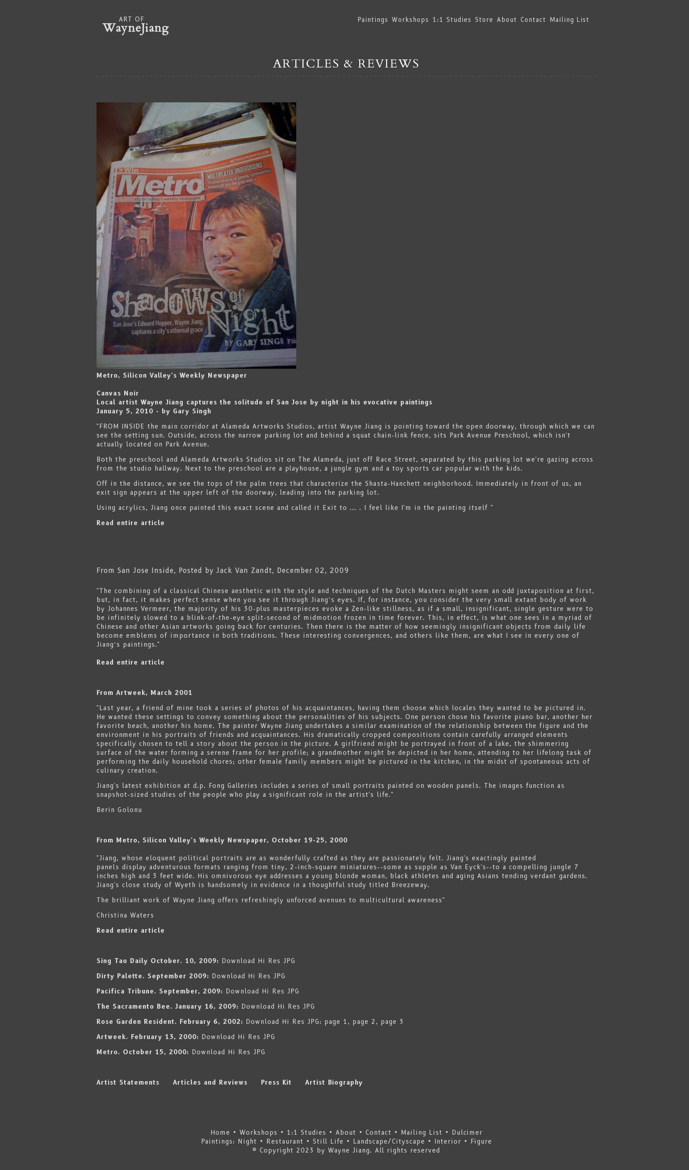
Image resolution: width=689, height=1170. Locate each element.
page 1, (337, 1022)
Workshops (410, 19)
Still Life (328, 1141)
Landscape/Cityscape (389, 1141)
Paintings (373, 19)
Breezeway (409, 885)
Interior (447, 1141)
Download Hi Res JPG (258, 961)
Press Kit (276, 1082)
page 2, (365, 1022)
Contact (533, 19)
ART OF (346, 24)
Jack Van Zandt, (245, 570)
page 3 (392, 1022)
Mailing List (569, 19)
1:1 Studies (452, 19)
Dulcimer (467, 1132)
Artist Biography (334, 1082)
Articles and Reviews (217, 1082)
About (507, 19)
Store (484, 19)
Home (220, 1132)
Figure (480, 1141)
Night (247, 1141)
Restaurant (284, 1141)
